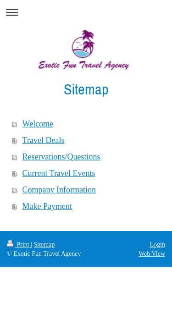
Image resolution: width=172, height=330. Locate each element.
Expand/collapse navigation (86, 12)
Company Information (59, 189)
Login (157, 244)
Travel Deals (43, 140)
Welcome (38, 123)
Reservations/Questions (61, 156)
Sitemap (44, 244)
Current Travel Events (58, 173)
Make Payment (47, 206)
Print (19, 244)
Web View (152, 253)
